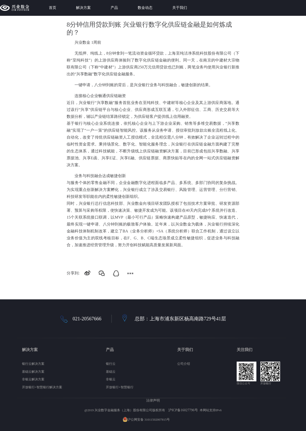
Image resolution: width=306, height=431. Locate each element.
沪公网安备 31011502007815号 (146, 419)
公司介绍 (183, 364)
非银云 (110, 379)
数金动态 (145, 8)
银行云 (110, 364)
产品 (114, 8)
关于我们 (179, 8)
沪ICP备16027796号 (183, 410)
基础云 (110, 371)
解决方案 (83, 8)
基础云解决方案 (33, 371)
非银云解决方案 (33, 379)
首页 (52, 8)
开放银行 (265, 383)
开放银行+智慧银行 (119, 387)
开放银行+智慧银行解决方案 (42, 387)
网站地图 (177, 419)
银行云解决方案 (33, 364)
